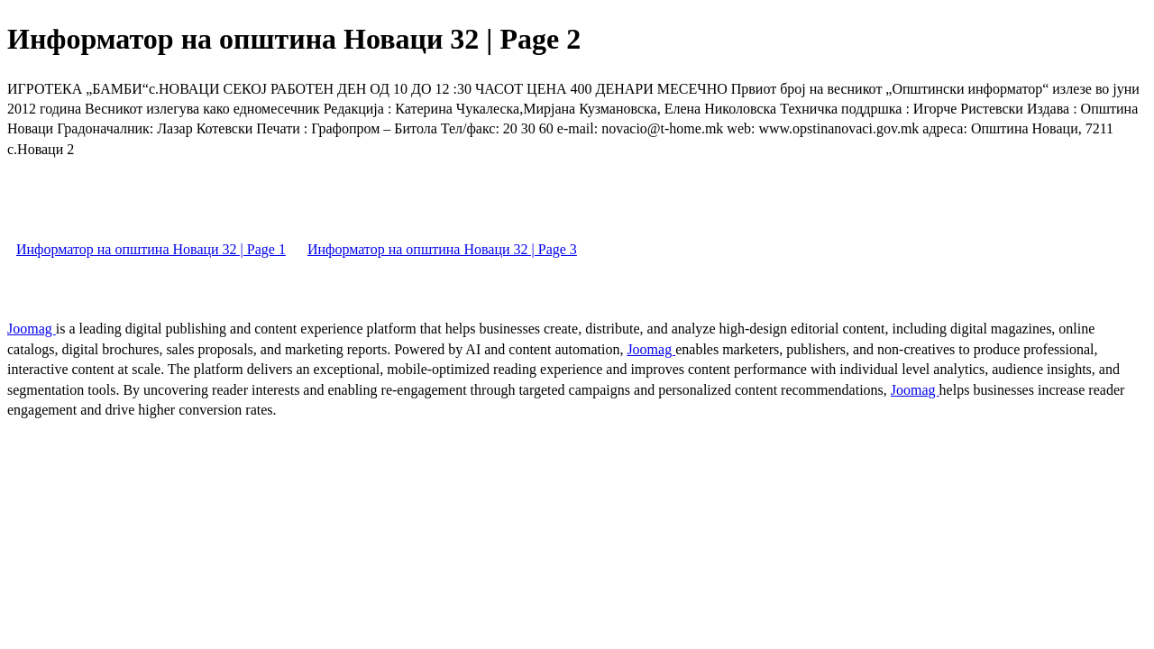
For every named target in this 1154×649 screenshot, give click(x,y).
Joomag (31, 328)
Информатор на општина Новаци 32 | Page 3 (442, 249)
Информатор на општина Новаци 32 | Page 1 (151, 249)
